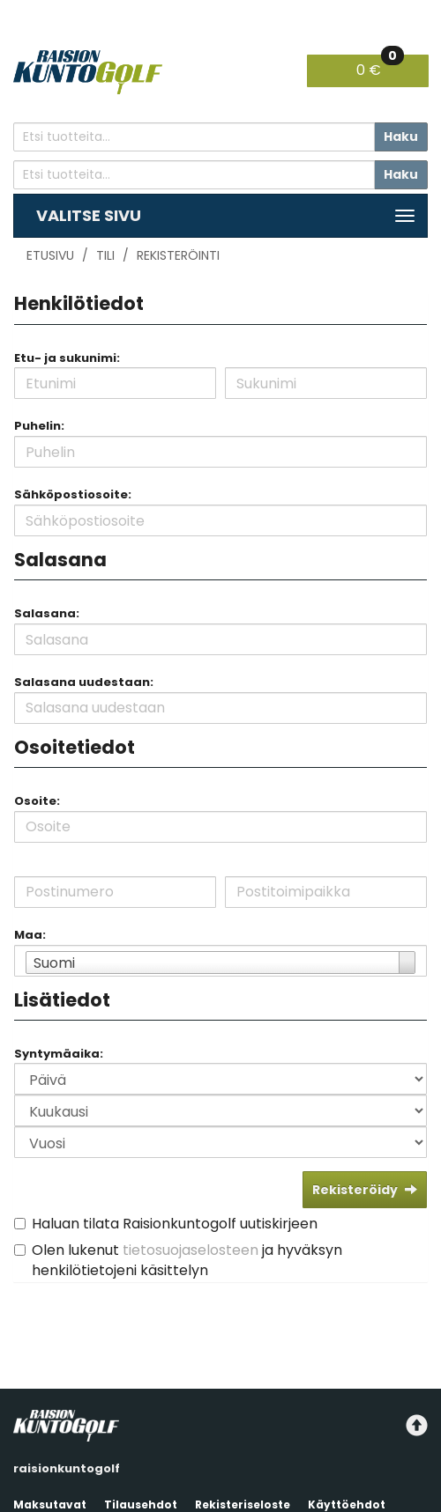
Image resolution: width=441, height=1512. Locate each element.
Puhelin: (39, 425)
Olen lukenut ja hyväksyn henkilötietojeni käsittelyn (187, 1260)
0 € (380, 67)
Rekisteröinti (178, 255)
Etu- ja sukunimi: (67, 358)
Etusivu (50, 255)
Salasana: (46, 613)
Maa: (30, 934)
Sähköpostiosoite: (72, 494)
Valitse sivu (88, 215)
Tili (105, 255)
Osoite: (37, 801)
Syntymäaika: (58, 1053)
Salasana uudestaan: (83, 682)
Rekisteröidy (364, 1190)
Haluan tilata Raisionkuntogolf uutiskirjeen (175, 1223)
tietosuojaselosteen (190, 1250)
